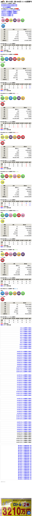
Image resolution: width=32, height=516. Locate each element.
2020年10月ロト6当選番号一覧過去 (23, 368)
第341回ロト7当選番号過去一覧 (24, 466)
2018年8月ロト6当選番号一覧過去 (24, 411)
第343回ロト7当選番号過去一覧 (24, 469)
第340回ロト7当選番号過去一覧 (24, 464)
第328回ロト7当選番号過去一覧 (24, 445)
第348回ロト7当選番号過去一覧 (24, 477)
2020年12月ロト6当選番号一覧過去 (23, 371)
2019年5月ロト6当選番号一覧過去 (24, 382)
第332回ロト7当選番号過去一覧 (24, 452)
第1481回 (7, 5)
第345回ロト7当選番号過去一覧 (24, 472)
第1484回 (11, 4)
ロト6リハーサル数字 (10, 9)
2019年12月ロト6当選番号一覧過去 (23, 395)
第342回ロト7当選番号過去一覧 (24, 467)
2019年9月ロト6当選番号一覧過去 (24, 389)
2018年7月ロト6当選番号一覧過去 (24, 409)
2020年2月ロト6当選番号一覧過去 (24, 353)
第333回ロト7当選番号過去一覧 (24, 453)
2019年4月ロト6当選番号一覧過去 (24, 380)
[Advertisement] (9, 489)
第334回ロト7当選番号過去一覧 (24, 455)
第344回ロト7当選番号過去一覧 (24, 471)
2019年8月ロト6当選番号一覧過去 (24, 387)
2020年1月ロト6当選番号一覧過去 (24, 351)
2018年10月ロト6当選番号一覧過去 (23, 415)
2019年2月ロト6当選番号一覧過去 (24, 376)
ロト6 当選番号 (7, 7)
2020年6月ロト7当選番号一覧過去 (24, 431)
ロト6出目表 (17, 9)
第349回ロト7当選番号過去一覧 (24, 478)
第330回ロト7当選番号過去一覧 (24, 448)
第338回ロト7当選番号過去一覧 (24, 461)
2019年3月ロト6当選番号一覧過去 (24, 378)
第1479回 (15, 5)
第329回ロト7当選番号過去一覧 (24, 447)
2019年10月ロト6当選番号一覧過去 (23, 391)
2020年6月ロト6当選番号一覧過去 (24, 360)
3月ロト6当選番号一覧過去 (25, 331)
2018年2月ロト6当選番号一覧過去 (24, 400)
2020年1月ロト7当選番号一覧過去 (24, 422)
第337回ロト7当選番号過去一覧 (24, 460)
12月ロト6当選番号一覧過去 (25, 348)
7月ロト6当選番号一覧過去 (25, 339)
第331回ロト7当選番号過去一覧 (24, 450)
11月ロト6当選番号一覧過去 (25, 346)
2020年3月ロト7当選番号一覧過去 (24, 425)
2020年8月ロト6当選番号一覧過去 (24, 364)
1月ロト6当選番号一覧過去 (25, 328)
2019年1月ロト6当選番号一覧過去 (24, 375)
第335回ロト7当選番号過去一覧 (24, 456)
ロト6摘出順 (3, 9)
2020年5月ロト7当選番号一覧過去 (24, 429)
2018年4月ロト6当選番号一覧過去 (24, 404)
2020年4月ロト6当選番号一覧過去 (24, 357)
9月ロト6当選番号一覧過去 (25, 342)
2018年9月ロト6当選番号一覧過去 (24, 413)
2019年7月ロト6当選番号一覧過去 (24, 386)
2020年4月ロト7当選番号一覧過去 (24, 427)
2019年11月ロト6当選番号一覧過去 (23, 393)
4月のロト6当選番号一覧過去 (9, 11)
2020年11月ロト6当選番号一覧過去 (23, 369)
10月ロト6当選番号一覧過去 (25, 344)
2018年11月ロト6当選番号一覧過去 (23, 416)
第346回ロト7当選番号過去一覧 (24, 474)
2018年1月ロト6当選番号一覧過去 (24, 398)
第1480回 (11, 5)
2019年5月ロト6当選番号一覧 (7, 14)
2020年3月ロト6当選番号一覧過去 (24, 355)
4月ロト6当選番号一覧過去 (25, 333)
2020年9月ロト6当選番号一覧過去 (24, 366)
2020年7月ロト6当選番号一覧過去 (24, 362)
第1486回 (3, 4)
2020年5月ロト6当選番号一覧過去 (24, 358)
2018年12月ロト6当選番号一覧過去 (23, 418)
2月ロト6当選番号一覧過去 (25, 329)
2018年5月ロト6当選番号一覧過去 (24, 405)
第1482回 (3, 5)
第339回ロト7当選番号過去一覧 (24, 463)
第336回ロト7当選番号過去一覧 (24, 458)
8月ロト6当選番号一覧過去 (25, 340)
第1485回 (7, 4)
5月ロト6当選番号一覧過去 (25, 335)
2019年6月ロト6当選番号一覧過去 (24, 384)
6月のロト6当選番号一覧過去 (9, 13)
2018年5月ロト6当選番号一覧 (7, 15)
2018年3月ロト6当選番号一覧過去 (24, 402)
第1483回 (15, 4)
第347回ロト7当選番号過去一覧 (24, 475)
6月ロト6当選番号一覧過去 (25, 337)
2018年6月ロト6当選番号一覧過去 (24, 407)
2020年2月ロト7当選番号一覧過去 (24, 424)
